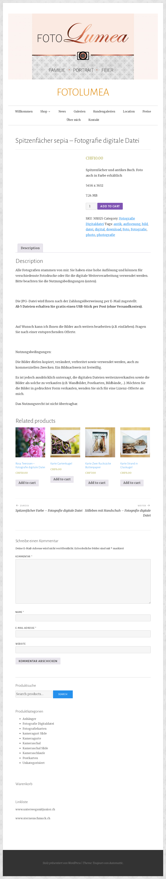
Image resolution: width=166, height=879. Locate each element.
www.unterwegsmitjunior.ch (35, 809)
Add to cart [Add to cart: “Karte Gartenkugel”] (62, 479)
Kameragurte (32, 738)
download (113, 229)
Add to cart (110, 206)
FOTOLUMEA (83, 92)
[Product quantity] (91, 206)
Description (30, 248)
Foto (126, 229)
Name (19, 612)
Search (63, 694)
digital (100, 229)
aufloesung (132, 224)
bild (145, 224)
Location (129, 111)
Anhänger (29, 719)
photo (90, 235)
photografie (106, 235)
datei (89, 229)
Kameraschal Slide (35, 748)
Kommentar (23, 556)
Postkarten (30, 758)
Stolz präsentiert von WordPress (62, 863)
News (62, 111)
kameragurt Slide (35, 733)
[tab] (30, 248)
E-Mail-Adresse (25, 628)
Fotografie (139, 229)
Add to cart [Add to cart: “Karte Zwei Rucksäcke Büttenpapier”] (97, 483)
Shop (43, 111)
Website (20, 644)
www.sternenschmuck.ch (32, 818)
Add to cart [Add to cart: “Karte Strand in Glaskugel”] (132, 483)
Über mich (74, 120)
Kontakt (93, 120)
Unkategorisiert (34, 763)
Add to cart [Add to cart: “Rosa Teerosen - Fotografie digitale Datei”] (27, 483)
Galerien (79, 111)
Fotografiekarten (34, 728)
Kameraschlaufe (34, 753)
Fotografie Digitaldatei (38, 723)
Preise (147, 111)
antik (118, 224)
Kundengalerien (104, 111)
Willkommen (24, 111)
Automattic (116, 863)
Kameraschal (32, 743)
